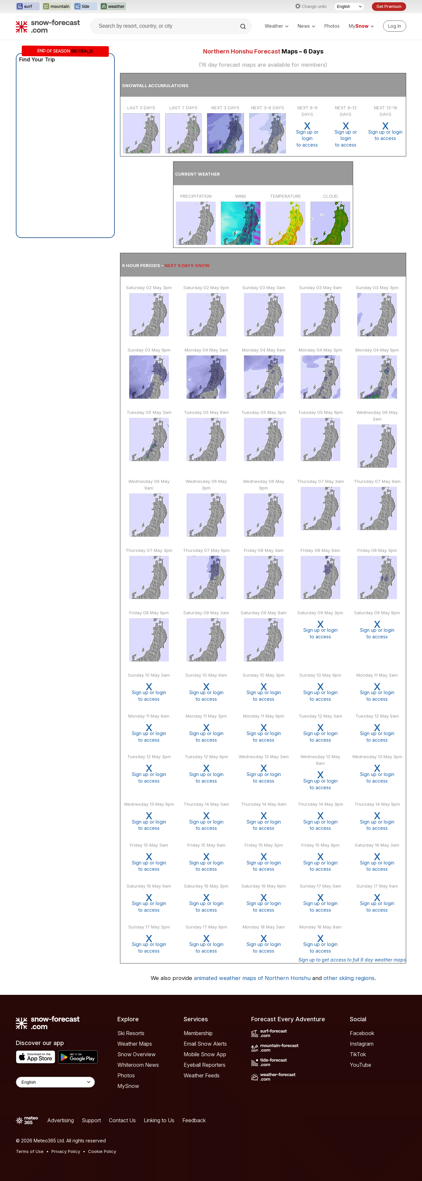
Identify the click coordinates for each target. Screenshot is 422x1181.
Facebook (362, 1033)
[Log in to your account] (394, 26)
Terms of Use (30, 1151)
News (306, 26)
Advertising (60, 1120)
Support (91, 1120)
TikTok (358, 1054)
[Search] (243, 26)
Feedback (194, 1120)
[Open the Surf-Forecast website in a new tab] (28, 6)
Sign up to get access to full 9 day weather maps (352, 959)
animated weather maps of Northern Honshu (252, 978)
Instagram (362, 1043)
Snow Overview (136, 1054)
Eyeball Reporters (205, 1065)
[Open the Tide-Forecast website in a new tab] (85, 6)
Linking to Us (159, 1120)
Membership (198, 1033)
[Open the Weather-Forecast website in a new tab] (113, 6)
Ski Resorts (130, 1033)
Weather (276, 26)
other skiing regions (349, 978)
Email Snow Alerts (205, 1043)
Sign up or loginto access (307, 134)
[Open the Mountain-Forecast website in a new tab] (56, 6)
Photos (332, 26)
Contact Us (122, 1120)
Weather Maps (134, 1043)
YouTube (360, 1065)
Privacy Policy (65, 1151)
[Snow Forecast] (48, 26)
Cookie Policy (102, 1151)
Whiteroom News (138, 1065)
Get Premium (389, 6)
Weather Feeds (202, 1075)
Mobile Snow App (205, 1054)
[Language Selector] (349, 6)
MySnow (128, 1086)
